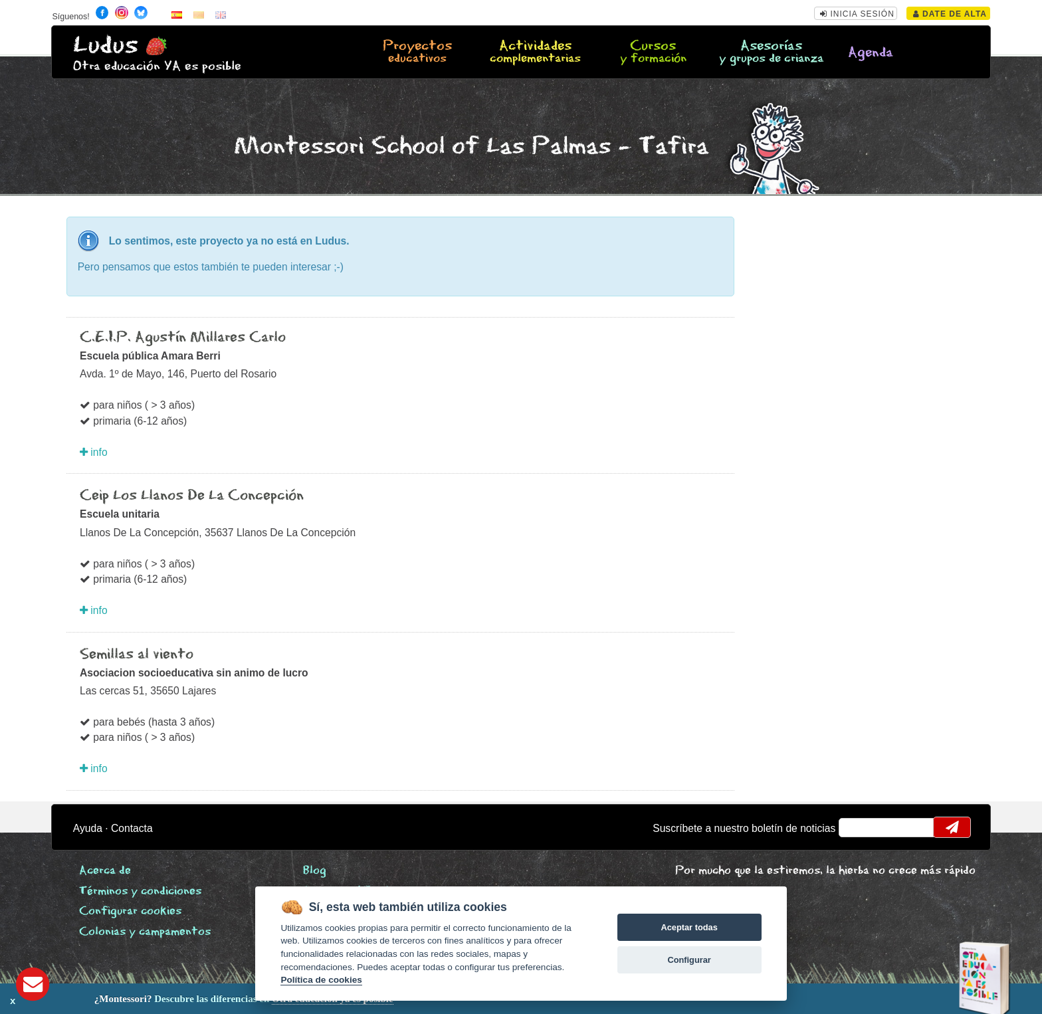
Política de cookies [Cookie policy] (321, 980)
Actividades (535, 52)
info (94, 452)
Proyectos (417, 52)
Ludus (105, 45)
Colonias (145, 932)
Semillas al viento (136, 654)
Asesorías (771, 52)
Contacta (132, 828)
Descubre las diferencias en (160, 998)
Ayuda (87, 828)
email (857, 827)
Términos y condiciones (140, 891)
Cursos (653, 52)
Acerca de (105, 870)
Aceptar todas (689, 927)
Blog (314, 870)
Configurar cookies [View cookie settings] (130, 911)
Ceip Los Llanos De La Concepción (192, 495)
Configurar (688, 960)
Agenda (870, 53)
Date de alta (950, 14)
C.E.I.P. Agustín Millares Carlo (183, 337)
